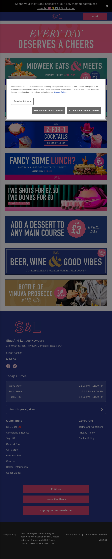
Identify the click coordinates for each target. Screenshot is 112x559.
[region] (56, 99)
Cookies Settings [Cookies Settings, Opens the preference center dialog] (22, 101)
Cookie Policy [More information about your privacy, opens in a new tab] (60, 92)
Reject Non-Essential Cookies (48, 110)
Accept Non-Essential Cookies (84, 110)
